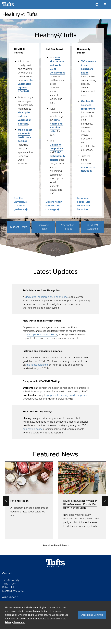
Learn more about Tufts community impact (83, 203)
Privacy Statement (15, 622)
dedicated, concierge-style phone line (46, 297)
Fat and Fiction (19, 501)
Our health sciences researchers (88, 105)
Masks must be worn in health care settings (25, 135)
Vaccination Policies (67, 227)
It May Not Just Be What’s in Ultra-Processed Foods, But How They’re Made (80, 504)
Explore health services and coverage (54, 205)
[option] (29, 500)
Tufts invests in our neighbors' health (88, 67)
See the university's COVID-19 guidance (20, 203)
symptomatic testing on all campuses (66, 395)
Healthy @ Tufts (20, 14)
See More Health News (55, 545)
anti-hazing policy (32, 429)
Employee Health (43, 227)
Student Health (18, 227)
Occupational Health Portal (42, 334)
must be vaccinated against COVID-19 (25, 85)
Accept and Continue (92, 615)
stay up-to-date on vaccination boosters (24, 118)
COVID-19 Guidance (92, 227)
